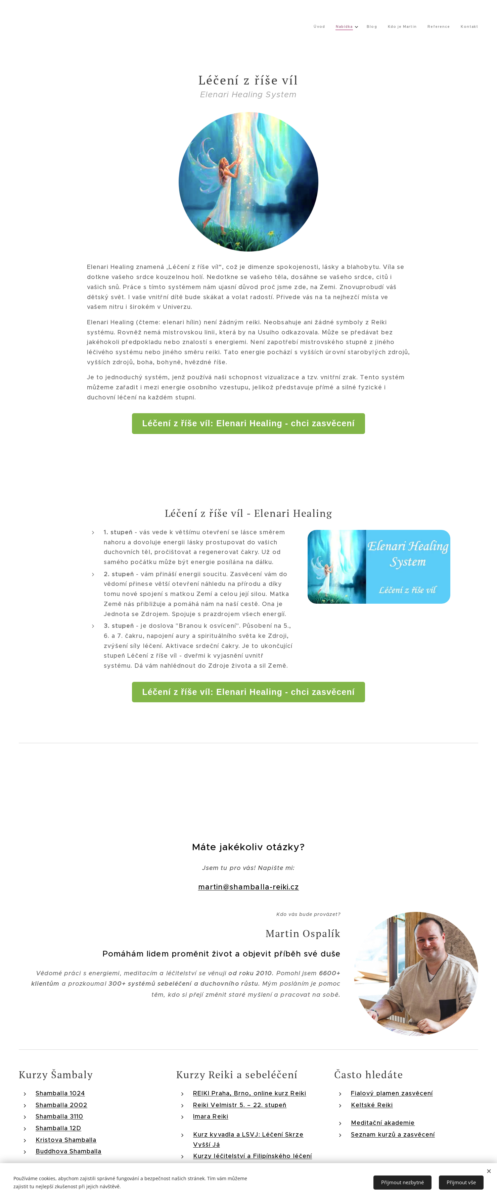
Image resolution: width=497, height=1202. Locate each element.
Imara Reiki (210, 1116)
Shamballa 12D (58, 1128)
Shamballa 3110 (59, 1116)
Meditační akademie (383, 1123)
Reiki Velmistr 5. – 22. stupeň (239, 1105)
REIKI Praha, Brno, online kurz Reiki (249, 1093)
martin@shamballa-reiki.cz (248, 886)
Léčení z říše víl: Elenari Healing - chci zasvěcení (248, 423)
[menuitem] (407, 27)
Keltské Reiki (372, 1105)
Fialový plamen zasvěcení (392, 1093)
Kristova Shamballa (66, 1140)
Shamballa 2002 (61, 1105)
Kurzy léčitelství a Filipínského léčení (252, 1156)
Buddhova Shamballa (68, 1151)
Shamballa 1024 (60, 1093)
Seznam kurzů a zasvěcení (393, 1134)
